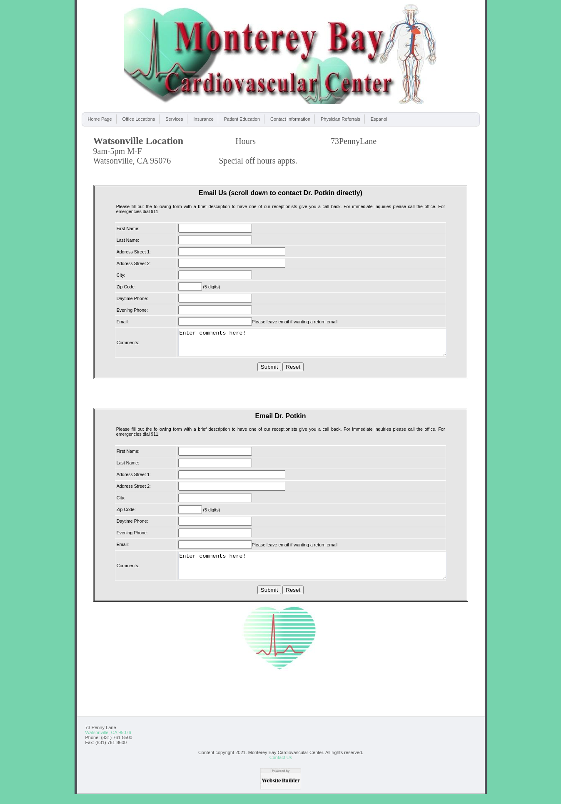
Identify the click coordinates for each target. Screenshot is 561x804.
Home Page (100, 119)
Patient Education (242, 119)
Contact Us (280, 767)
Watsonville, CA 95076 (108, 742)
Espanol (379, 119)
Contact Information (290, 119)
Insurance (203, 119)
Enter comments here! (312, 345)
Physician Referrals (340, 119)
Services (174, 119)
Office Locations (138, 119)
